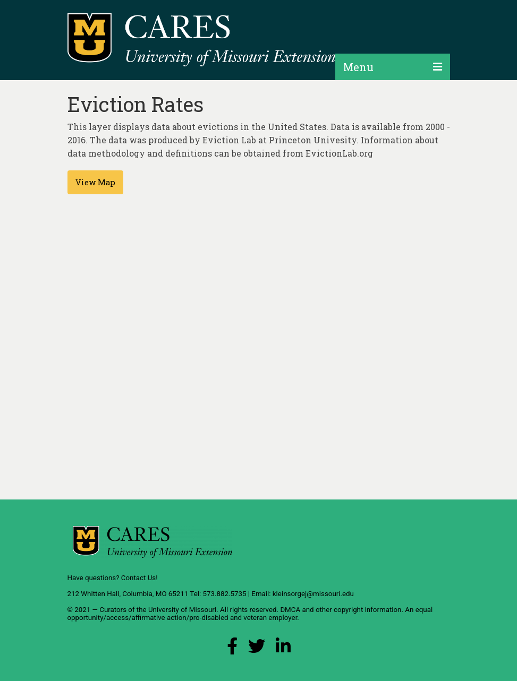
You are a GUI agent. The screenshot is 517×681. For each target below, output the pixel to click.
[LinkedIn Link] (283, 648)
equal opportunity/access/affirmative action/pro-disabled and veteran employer (250, 614)
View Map (95, 182)
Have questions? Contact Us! (112, 578)
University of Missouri (182, 610)
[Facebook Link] (232, 648)
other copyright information (359, 610)
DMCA (290, 610)
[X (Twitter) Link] (256, 648)
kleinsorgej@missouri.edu (313, 594)
